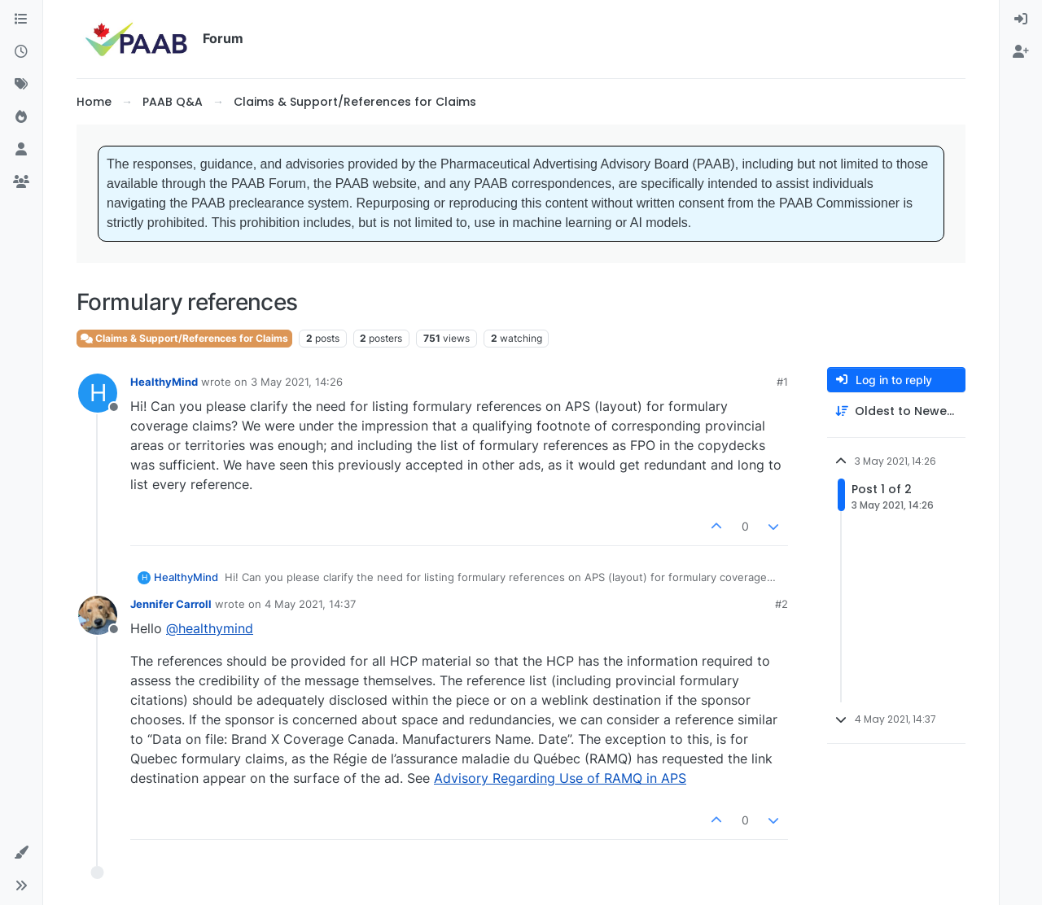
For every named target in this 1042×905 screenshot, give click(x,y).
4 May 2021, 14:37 (310, 603)
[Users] (21, 150)
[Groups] (21, 182)
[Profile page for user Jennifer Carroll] (97, 615)
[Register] (1020, 52)
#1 (782, 381)
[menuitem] (1020, 20)
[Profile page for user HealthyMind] (97, 393)
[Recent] (21, 52)
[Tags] (21, 85)
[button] (21, 853)
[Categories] (21, 20)
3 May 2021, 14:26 (297, 381)
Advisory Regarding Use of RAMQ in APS (560, 778)
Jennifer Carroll (171, 603)
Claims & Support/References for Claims (184, 338)
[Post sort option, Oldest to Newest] (896, 411)
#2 (781, 603)
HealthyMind (164, 381)
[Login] (1020, 20)
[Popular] (21, 117)
